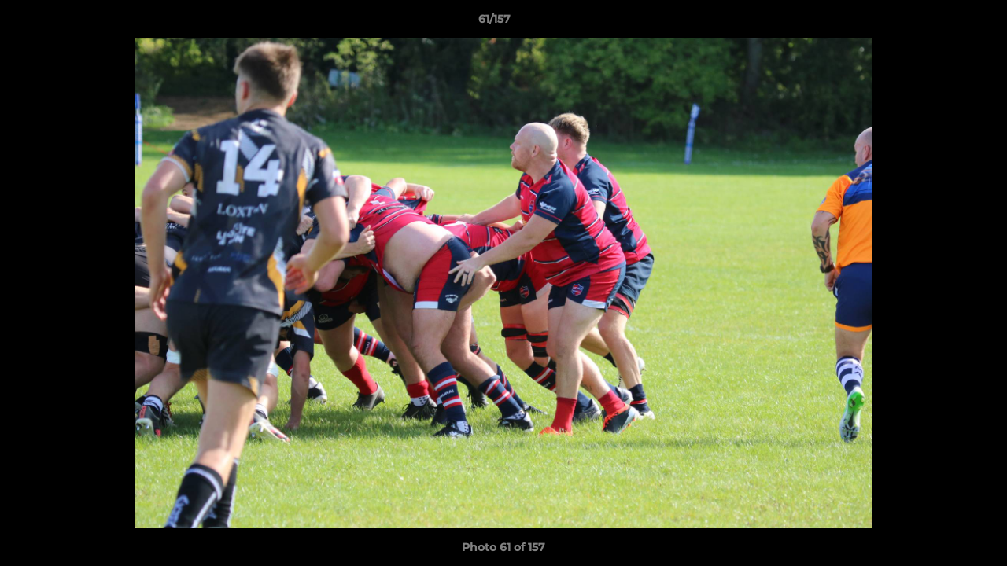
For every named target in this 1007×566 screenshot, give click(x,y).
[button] (940, 23)
